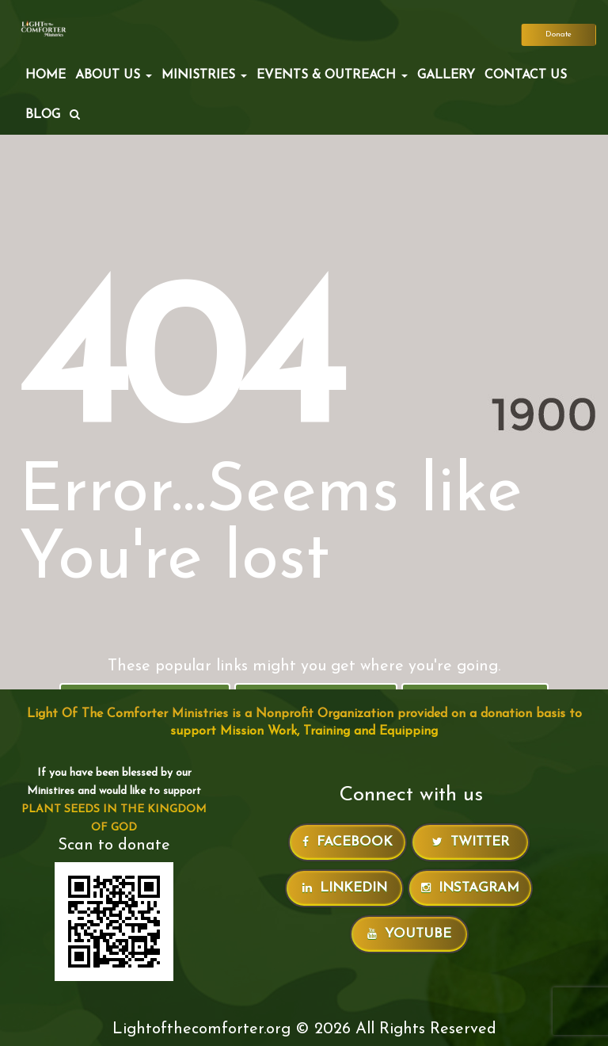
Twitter (470, 842)
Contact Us (525, 75)
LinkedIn (344, 888)
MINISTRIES (204, 75)
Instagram (470, 888)
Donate (558, 34)
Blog (42, 115)
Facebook (347, 842)
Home (45, 75)
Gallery (446, 75)
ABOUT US (113, 75)
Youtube (409, 934)
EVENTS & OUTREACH (332, 75)
